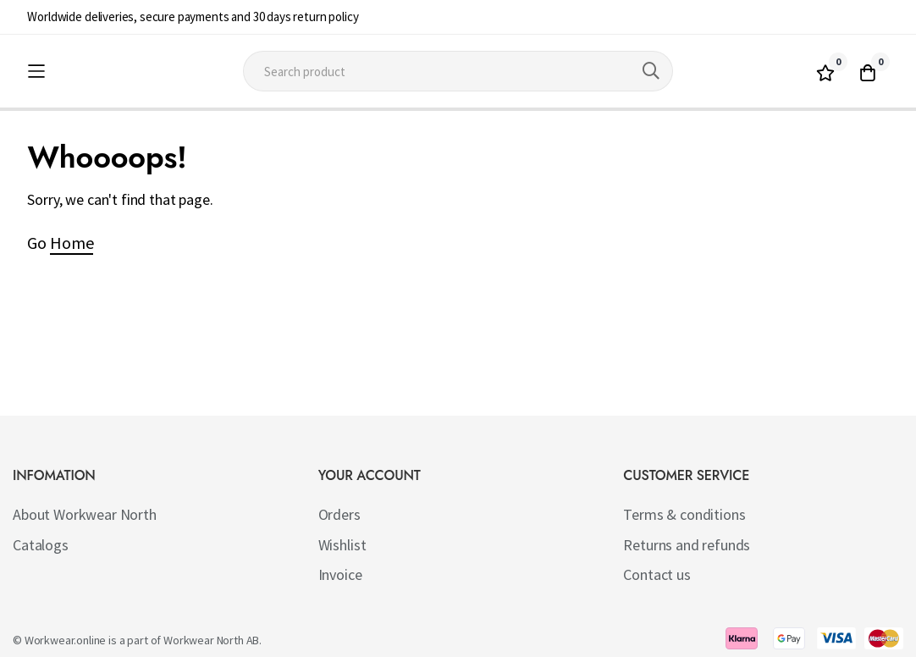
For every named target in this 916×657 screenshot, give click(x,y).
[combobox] (458, 71)
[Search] (651, 71)
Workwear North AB (211, 640)
